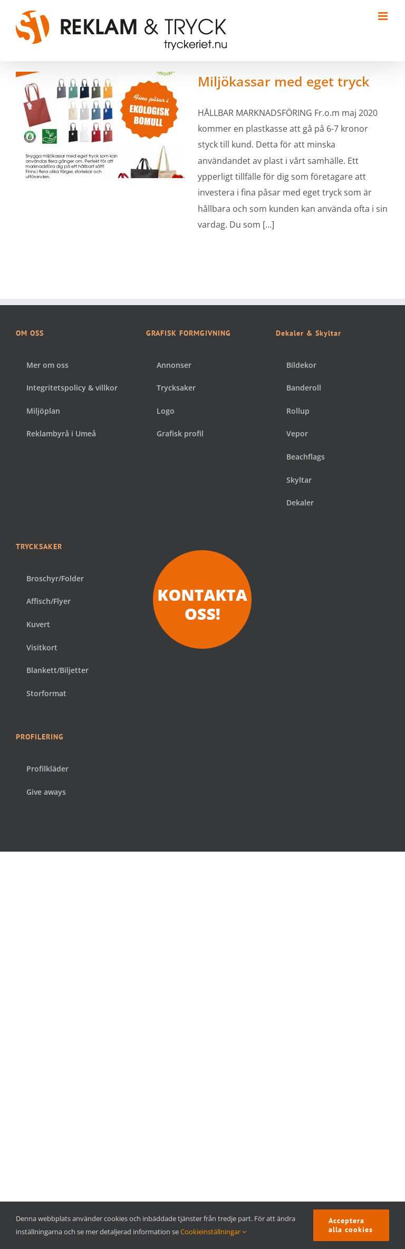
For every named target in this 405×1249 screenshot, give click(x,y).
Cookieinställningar (213, 1231)
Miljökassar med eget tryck (283, 81)
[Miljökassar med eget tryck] (100, 125)
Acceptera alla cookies (351, 1225)
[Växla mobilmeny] (383, 16)
